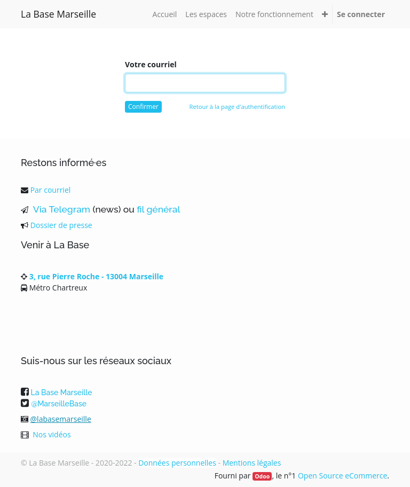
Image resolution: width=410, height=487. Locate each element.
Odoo (262, 476)
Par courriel (50, 190)
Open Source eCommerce (342, 475)
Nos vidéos (51, 434)
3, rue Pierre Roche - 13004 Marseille (96, 276)
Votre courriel (151, 64)
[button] (325, 14)
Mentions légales (252, 463)
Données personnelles (177, 463)
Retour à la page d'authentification (237, 107)
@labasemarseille (60, 419)
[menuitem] (165, 14)
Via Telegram (60, 209)
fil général (158, 209)
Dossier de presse (61, 225)
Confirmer (143, 106)
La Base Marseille (58, 13)
